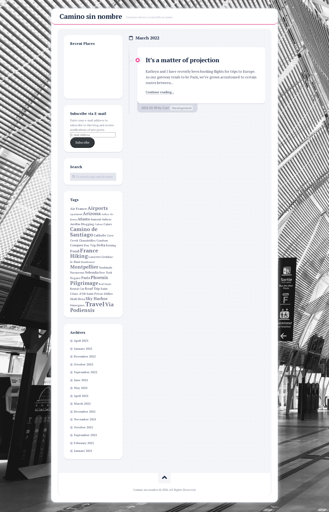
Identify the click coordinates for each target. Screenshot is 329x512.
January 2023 (83, 350)
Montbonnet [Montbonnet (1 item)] (88, 263)
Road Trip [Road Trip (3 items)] (92, 290)
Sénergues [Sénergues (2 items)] (77, 306)
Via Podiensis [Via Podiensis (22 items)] (92, 308)
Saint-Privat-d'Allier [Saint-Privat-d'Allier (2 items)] (99, 295)
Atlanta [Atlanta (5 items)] (83, 220)
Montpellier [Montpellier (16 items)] (84, 268)
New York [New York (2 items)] (105, 274)
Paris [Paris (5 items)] (85, 279)
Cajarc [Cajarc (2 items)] (107, 225)
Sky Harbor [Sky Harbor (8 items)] (97, 299)
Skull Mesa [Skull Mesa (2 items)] (77, 300)
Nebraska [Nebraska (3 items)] (92, 274)
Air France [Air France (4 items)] (78, 210)
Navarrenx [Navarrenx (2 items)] (77, 274)
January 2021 (83, 452)
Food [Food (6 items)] (74, 252)
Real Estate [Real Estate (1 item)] (105, 285)
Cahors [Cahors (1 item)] (99, 225)
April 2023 (81, 342)
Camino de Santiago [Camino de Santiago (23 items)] (83, 233)
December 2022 (85, 358)
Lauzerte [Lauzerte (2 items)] (95, 258)
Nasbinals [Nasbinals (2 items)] (105, 269)
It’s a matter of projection (185, 61)
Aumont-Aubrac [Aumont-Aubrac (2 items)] (101, 220)
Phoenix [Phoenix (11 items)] (99, 279)
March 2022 (82, 405)
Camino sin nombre (91, 17)
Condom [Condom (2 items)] (102, 242)
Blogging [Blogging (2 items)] (87, 225)
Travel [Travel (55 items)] (94, 305)
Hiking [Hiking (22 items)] (79, 257)
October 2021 (83, 428)
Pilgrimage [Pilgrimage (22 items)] (84, 284)
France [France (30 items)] (89, 251)
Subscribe (82, 144)
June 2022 (81, 381)
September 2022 (85, 373)
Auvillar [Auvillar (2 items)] (75, 225)
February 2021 (84, 444)
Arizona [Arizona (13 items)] (92, 215)
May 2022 (80, 389)
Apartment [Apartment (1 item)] (76, 215)
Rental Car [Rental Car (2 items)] (77, 290)
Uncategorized (181, 109)
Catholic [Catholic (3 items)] (100, 237)
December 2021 (85, 413)
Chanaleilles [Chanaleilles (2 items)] (87, 242)
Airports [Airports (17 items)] (97, 209)
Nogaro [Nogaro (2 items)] (75, 279)
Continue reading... (161, 93)
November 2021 (85, 420)
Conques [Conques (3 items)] (76, 246)
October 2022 (83, 366)
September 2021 (85, 436)
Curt (165, 109)
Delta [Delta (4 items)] (101, 246)
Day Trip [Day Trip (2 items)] (90, 246)
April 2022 (81, 397)
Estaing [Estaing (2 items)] (111, 246)
